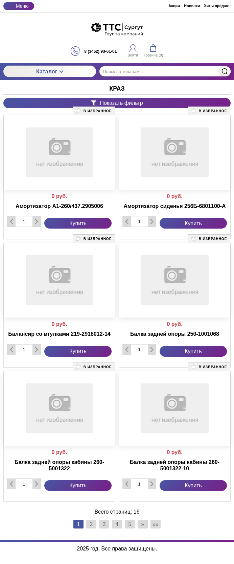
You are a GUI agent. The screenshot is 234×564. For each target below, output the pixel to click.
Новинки (192, 6)
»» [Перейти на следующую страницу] (156, 524)
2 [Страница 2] (91, 524)
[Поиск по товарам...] (165, 71)
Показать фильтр (117, 103)
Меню (19, 6)
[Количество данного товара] (24, 221)
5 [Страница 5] (130, 524)
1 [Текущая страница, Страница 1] (78, 524)
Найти (224, 71)
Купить (78, 223)
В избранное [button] (94, 110)
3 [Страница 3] (104, 524)
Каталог (49, 71)
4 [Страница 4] (117, 524)
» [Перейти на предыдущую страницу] (142, 524)
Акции (174, 6)
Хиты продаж (216, 6)
